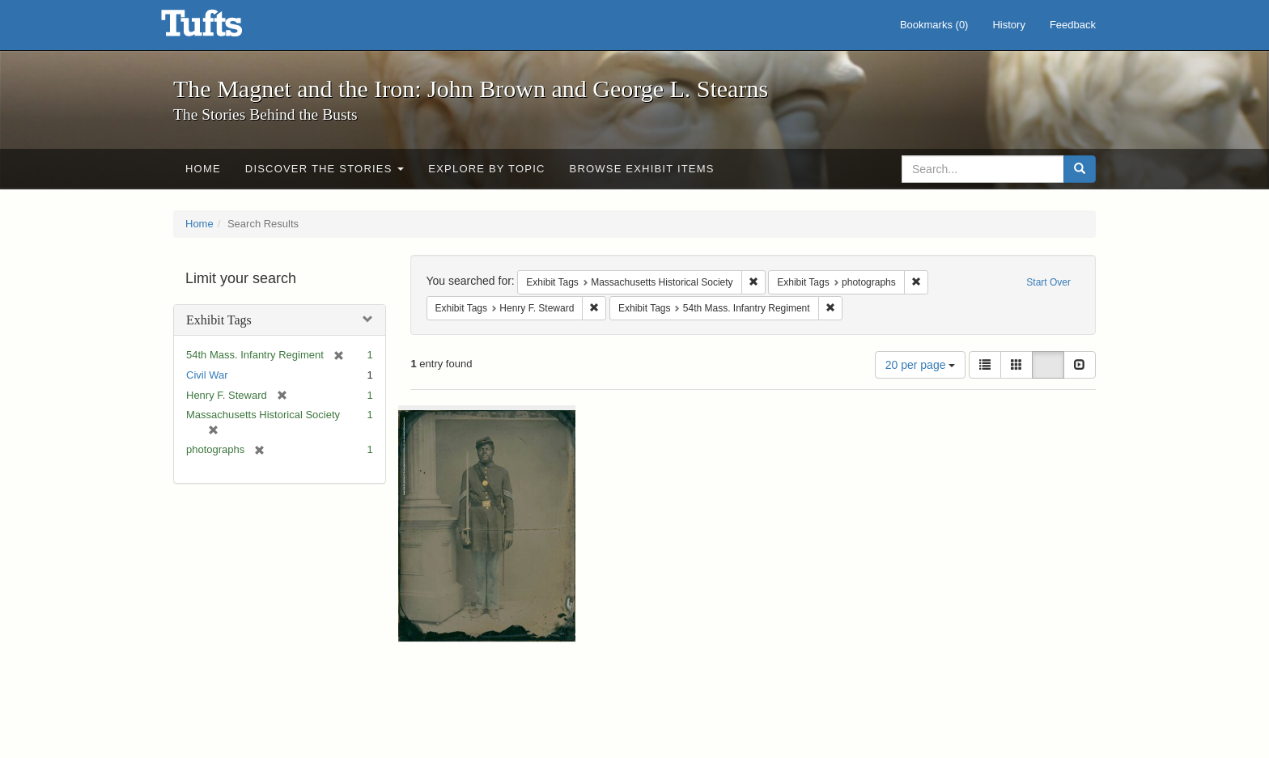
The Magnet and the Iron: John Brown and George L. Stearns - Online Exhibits (221, 28)
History (1008, 25)
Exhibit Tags (219, 320)
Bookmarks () (934, 25)
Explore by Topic (486, 169)
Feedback (1073, 25)
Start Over (1048, 282)
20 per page (920, 364)
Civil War (207, 375)
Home (203, 169)
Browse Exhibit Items (642, 169)
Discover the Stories (325, 169)
